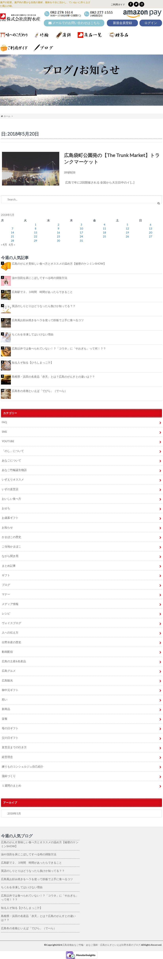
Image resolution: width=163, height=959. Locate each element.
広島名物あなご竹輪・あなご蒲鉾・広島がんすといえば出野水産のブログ (101, 944)
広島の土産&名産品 (14, 661)
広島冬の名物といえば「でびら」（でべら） (39, 390)
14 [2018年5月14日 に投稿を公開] (12, 232)
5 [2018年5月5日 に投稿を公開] (127, 224)
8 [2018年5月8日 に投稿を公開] (35, 228)
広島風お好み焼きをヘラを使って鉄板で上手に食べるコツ (48, 320)
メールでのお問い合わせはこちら (74, 23)
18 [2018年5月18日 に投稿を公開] (104, 232)
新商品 (6, 709)
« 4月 (4, 244)
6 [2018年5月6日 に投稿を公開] (150, 224)
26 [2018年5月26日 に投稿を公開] (127, 236)
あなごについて (11, 460)
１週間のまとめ (11, 785)
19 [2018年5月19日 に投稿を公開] (127, 232)
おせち (6, 508)
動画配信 (7, 651)
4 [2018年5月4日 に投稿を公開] (104, 224)
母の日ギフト (10, 728)
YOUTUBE (8, 441)
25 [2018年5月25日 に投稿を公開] (104, 236)
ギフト (6, 575)
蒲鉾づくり (9, 776)
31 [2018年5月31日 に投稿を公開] (81, 240)
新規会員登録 (122, 23)
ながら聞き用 (10, 556)
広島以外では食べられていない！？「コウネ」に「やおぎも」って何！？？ (59, 348)
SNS (4, 431)
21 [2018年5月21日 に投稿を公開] (12, 236)
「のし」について (13, 451)
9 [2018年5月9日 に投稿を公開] (58, 228)
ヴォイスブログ (11, 623)
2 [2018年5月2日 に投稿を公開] (58, 224)
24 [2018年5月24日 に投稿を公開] (81, 236)
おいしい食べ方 (11, 498)
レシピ (6, 613)
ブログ (6, 584)
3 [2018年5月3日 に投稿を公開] (81, 224)
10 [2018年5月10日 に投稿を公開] (81, 228)
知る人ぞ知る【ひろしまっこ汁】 (32, 362)
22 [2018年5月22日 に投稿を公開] (35, 236)
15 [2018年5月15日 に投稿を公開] (35, 232)
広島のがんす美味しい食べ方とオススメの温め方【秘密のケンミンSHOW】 (59, 263)
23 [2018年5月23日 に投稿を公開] (58, 236)
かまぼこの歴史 (11, 537)
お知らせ (7, 527)
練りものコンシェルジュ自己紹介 (22, 766)
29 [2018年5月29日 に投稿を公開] (35, 240)
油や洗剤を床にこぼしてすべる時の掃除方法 (39, 277)
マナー (6, 594)
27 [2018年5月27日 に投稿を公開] (150, 236)
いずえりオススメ (13, 479)
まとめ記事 (9, 565)
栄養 (4, 718)
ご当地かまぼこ (11, 546)
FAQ (4, 422)
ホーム (5, 116)
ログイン (150, 23)
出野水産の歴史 (11, 642)
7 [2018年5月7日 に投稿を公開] (12, 228)
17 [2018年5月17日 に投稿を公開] (81, 232)
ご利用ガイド (118, 4)
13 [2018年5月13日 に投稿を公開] (150, 228)
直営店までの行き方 (14, 747)
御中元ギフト (10, 690)
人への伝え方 (10, 632)
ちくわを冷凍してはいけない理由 (32, 334)
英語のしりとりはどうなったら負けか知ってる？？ (43, 306)
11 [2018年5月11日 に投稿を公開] (104, 228)
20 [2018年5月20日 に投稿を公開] (150, 232)
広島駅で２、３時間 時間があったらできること (42, 292)
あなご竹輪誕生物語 (14, 470)
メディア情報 (10, 604)
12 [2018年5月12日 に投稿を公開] (127, 228)
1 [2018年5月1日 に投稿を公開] (35, 224)
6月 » (12, 244)
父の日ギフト (10, 737)
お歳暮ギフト (10, 517)
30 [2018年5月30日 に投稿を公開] (58, 240)
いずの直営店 (10, 489)
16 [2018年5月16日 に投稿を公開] (58, 232)
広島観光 (7, 680)
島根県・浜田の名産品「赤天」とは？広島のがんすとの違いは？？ (53, 376)
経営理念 (7, 757)
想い (4, 699)
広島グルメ (9, 670)
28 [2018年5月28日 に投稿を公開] (12, 240)
